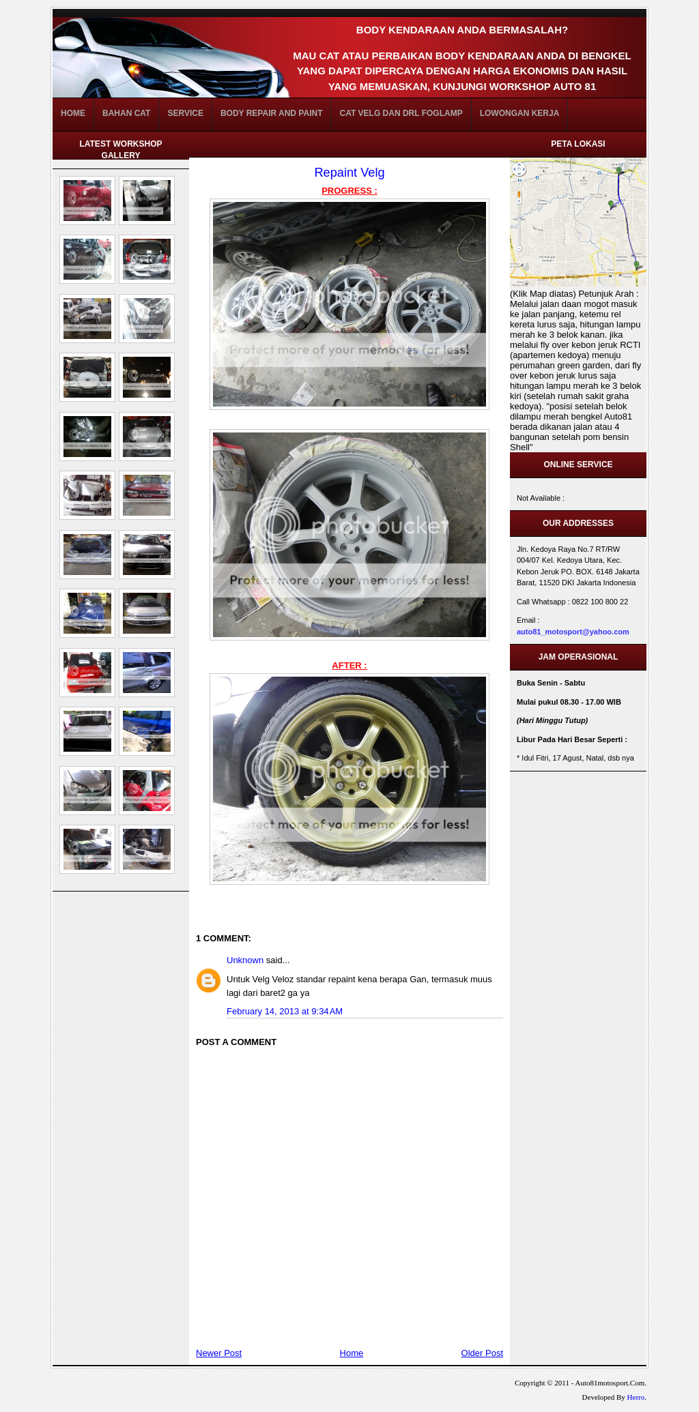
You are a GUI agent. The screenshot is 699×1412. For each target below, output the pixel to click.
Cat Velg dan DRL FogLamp (400, 113)
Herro (636, 1397)
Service (185, 113)
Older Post (482, 1353)
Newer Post (219, 1353)
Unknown (245, 960)
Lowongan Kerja (520, 113)
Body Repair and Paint (271, 113)
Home (73, 113)
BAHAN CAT (126, 113)
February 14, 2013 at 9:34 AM (285, 1011)
